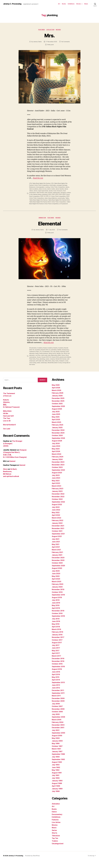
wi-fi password (63, 203)
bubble (59, 349)
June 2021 (56, 542)
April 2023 (56, 483)
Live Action (50, 29)
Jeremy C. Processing (12, 4)
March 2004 (56, 720)
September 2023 (58, 470)
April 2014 (56, 680)
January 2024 (57, 459)
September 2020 (58, 566)
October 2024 (57, 435)
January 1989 (57, 789)
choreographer (40, 187)
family (37, 353)
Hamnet (12, 461)
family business (43, 353)
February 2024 (57, 457)
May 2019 (55, 605)
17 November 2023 (51, 41)
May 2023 (55, 481)
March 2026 (56, 390)
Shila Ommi (48, 361)
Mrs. (49, 35)
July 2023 (56, 475)
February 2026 (57, 393)
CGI (51, 351)
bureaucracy (65, 349)
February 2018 (57, 632)
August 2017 (57, 643)
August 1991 (57, 773)
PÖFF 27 (42, 196)
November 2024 (58, 433)
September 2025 (58, 406)
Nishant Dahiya (37, 194)
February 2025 (57, 425)
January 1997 (57, 751)
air (49, 349)
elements (32, 353)
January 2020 (57, 587)
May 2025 (55, 417)
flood (65, 353)
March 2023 (56, 486)
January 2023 (57, 491)
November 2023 (58, 465)
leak (49, 355)
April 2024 (56, 451)
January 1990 (57, 781)
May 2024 (56, 449)
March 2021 (56, 550)
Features (41, 29)
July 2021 (55, 539)
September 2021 (58, 534)
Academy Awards (52, 348)
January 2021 (57, 555)
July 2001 (55, 730)
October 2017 (57, 640)
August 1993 (57, 762)
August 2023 (57, 473)
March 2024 (56, 454)
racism (47, 359)
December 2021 (58, 526)
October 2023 (57, 467)
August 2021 (57, 536)
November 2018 (58, 611)
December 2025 (58, 398)
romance (52, 359)
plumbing (44, 194)
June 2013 (56, 685)
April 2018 (56, 627)
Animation (42, 217)
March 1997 (56, 749)
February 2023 (57, 489)
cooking (47, 187)
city (54, 351)
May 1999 (55, 743)
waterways (44, 362)
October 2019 (57, 592)
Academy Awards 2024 (41, 349)
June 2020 (56, 574)
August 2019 (57, 597)
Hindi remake (40, 192)
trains (56, 361)
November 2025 (58, 401)
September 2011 (58, 693)
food (54, 191)
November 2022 (58, 497)
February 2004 (57, 722)
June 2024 (56, 446)
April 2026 (56, 388)
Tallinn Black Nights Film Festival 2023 (59, 200)
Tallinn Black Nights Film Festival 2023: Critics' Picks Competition (47, 202)
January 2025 (57, 427)
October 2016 (57, 664)
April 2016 (56, 674)
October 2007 (57, 706)
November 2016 (58, 661)
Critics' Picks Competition (57, 187)
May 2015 (55, 677)
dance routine (51, 189)
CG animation (46, 351)
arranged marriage (62, 185)
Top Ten (55, 838)
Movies (78, 4)
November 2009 (58, 701)
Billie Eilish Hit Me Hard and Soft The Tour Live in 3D (8, 416)
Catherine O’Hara (34, 351)
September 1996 (58, 754)
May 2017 (55, 651)
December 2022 (58, 494)
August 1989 (57, 783)
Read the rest (38, 178)
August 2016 (57, 669)
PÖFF (49, 194)
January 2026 (57, 396)
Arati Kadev (52, 185)
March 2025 (56, 422)
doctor (35, 191)
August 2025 (57, 409)
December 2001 (58, 728)
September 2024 (58, 438)
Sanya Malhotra (52, 198)
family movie (52, 353)
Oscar (63, 355)
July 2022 (56, 507)
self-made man (40, 361)
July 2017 (55, 645)
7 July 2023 (51, 229)
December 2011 (58, 690)
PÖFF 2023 (55, 194)
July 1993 (55, 765)
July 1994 (56, 757)
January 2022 (57, 523)
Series (54, 830)
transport (61, 361)
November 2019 (58, 589)
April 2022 (56, 515)
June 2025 (56, 414)
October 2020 (57, 563)
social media (61, 198)
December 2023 (58, 462)
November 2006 (58, 709)
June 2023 (56, 478)
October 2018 (57, 613)
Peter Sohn (32, 359)
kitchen (50, 192)
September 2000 (58, 733)
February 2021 (57, 552)
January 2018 (57, 635)
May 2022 (55, 512)
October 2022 (57, 499)
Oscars (39, 357)
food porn (59, 191)
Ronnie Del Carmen (61, 359)
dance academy (33, 189)
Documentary (57, 814)
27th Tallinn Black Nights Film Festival (39, 183)
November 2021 (58, 528)
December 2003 (58, 725)
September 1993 (58, 759)
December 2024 (58, 430)
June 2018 (56, 621)
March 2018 (56, 629)
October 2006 (57, 712)
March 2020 (56, 582)
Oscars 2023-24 (46, 357)
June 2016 (56, 672)
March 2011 (56, 696)
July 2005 (56, 714)
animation (54, 349)
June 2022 (56, 510)
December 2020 (58, 558)
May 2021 (55, 544)
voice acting (32, 362)
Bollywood (32, 187)
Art (59, 4)
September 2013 (58, 682)
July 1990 (56, 778)
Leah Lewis (44, 355)
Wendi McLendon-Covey (55, 362)
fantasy (58, 353)
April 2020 (56, 579)
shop (53, 361)
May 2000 (56, 738)
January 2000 (57, 741)
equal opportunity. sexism (45, 191)
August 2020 (57, 568)
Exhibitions (71, 4)
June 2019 (56, 603)
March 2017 (56, 656)
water (38, 362)
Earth (67, 351)
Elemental (49, 224)
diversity (62, 351)
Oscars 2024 (55, 357)
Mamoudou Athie (56, 355)
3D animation (33, 348)
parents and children (65, 357)
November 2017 (58, 637)
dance (67, 187)
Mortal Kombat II (9, 425)
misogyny (63, 192)
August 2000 (57, 736)
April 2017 (56, 653)
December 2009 (58, 698)
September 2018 (58, 616)
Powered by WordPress (32, 855)
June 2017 (56, 648)
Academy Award (42, 348)
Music (86, 4)
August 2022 (57, 504)
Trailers (55, 841)
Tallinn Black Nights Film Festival (38, 200)
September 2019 (58, 595)
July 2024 (56, 443)
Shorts (54, 833)
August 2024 (57, 441)
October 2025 (57, 404)
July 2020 (56, 571)
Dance (54, 812)
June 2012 (56, 688)
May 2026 (56, 385)
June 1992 (56, 767)
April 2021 (56, 547)
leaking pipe (56, 192)
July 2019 (55, 600)
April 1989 (56, 786)
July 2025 (56, 412)
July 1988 (56, 791)
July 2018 (55, 619)
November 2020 (58, 560)
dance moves (43, 189)
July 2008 (56, 704)
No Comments (65, 41)
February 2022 (57, 520)
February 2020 (57, 584)
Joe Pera (37, 355)
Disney (57, 351)
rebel (45, 198)
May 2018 (55, 624)
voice (66, 361)
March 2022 (56, 518)
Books (64, 4)
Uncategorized (57, 844)
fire (62, 353)
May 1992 (55, 770)
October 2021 (57, 531)
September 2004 (58, 717)
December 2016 (58, 658)
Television (56, 836)
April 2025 (56, 419)
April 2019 (56, 608)
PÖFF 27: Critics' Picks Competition (56, 196)
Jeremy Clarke (37, 41)
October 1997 (57, 746)
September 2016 (58, 666)
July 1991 (55, 775)
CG (40, 351)
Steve (5, 469)
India (46, 192)
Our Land (6, 429)
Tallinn (67, 198)
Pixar (37, 359)
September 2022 (58, 502)
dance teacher (60, 189)
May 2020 (56, 576)
